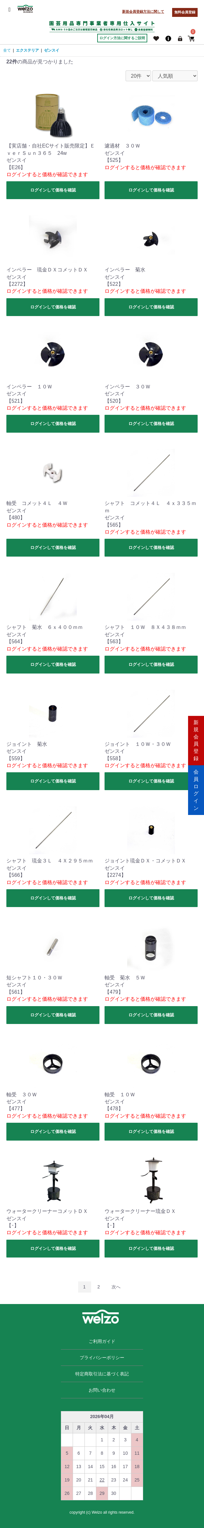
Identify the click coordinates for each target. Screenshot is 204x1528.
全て (7, 50)
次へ (116, 1286)
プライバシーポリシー (102, 1357)
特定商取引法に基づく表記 (102, 1373)
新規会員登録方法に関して (143, 11)
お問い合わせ (102, 1390)
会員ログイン (196, 788)
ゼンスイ (51, 50)
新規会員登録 (196, 739)
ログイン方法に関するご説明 (122, 38)
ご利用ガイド (102, 1341)
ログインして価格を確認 (53, 190)
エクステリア (27, 50)
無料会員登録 (184, 12)
